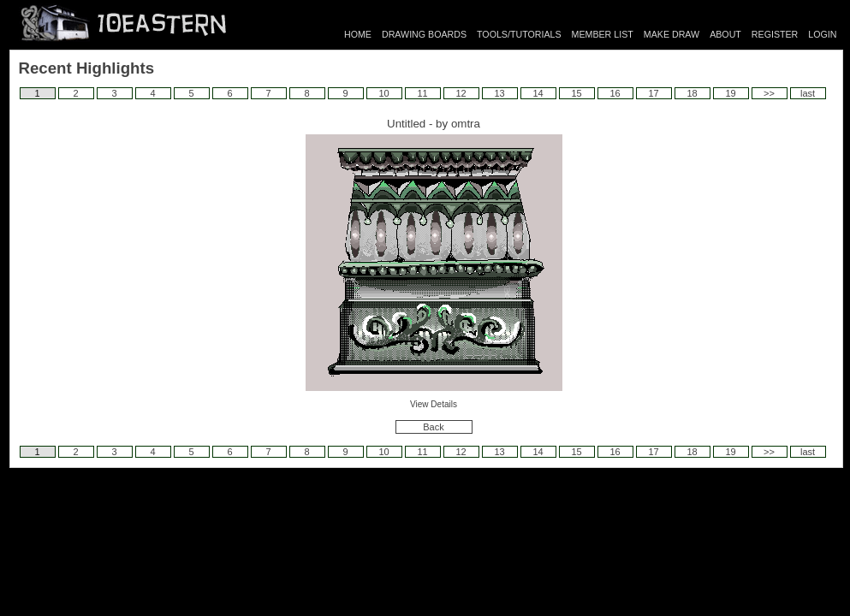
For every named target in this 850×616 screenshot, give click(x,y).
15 (576, 93)
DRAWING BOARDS (424, 34)
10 (383, 93)
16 (614, 93)
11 (422, 93)
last (807, 93)
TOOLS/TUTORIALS (519, 34)
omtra (465, 123)
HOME (358, 34)
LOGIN (822, 34)
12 (460, 93)
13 (499, 93)
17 (653, 93)
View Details (433, 404)
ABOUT (725, 34)
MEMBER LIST (602, 34)
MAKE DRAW (671, 34)
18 (692, 93)
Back (433, 427)
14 (537, 93)
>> (769, 93)
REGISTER (775, 34)
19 (730, 93)
